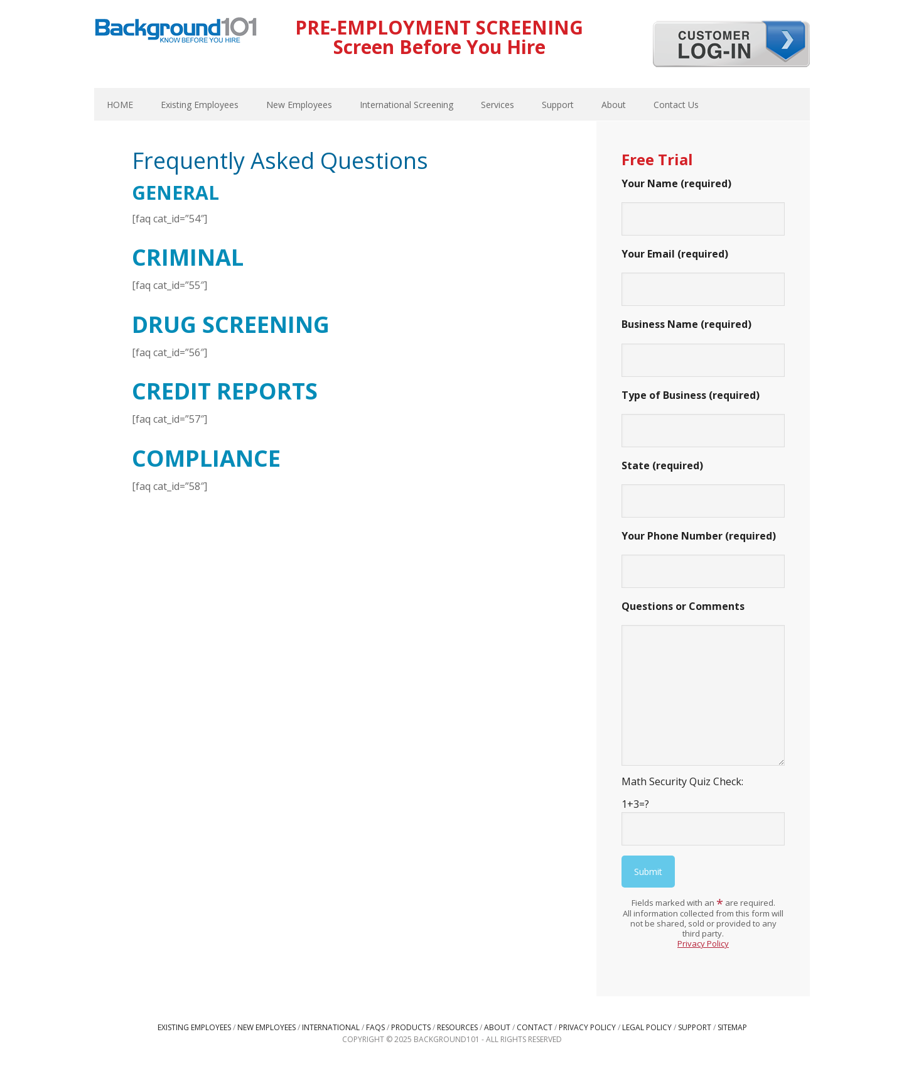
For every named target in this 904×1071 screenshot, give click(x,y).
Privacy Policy (703, 943)
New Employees (266, 1027)
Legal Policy (647, 1027)
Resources (457, 1027)
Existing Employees (194, 1027)
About (497, 1027)
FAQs (375, 1027)
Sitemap (732, 1027)
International (331, 1027)
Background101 (175, 31)
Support (694, 1027)
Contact (534, 1027)
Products (411, 1027)
